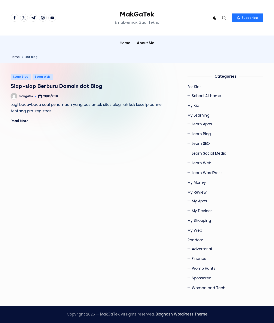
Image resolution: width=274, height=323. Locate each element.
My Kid (193, 105)
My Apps (199, 201)
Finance (199, 258)
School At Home (206, 95)
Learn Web (42, 77)
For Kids (194, 86)
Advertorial (202, 249)
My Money (197, 182)
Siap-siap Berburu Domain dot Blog (56, 86)
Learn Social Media (209, 153)
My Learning (199, 115)
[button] (247, 17)
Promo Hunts (203, 268)
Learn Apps (202, 124)
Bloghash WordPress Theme (181, 314)
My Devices (202, 210)
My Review (197, 192)
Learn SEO (201, 143)
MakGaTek (137, 14)
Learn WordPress (207, 172)
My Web (195, 230)
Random (195, 240)
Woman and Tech (208, 287)
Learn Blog (20, 77)
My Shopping (199, 220)
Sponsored (201, 278)
